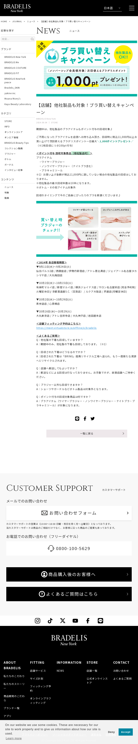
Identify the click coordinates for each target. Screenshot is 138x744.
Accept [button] (125, 732)
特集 (6, 192)
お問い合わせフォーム (73, 513)
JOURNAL (17, 21)
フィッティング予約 (40, 688)
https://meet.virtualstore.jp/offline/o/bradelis (66, 328)
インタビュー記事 (13, 169)
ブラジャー (10, 153)
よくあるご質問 (122, 678)
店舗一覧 (92, 670)
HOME (4, 21)
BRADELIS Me (11, 62)
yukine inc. (10, 93)
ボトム (7, 159)
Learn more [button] (14, 738)
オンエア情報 (11, 137)
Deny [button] (111, 732)
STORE (8, 121)
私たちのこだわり (14, 676)
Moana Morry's (12, 98)
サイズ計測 (36, 678)
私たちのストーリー (14, 686)
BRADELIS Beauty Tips (16, 142)
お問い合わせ (121, 670)
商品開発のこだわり (14, 698)
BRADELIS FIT (11, 73)
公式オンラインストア (97, 681)
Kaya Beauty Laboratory (17, 104)
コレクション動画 (13, 148)
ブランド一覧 (11, 708)
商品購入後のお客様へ (68, 574)
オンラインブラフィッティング (40, 700)
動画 (6, 197)
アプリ (8, 716)
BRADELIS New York (15, 56)
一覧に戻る (86, 433)
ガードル (9, 164)
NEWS (60, 670)
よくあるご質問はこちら (68, 594)
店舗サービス (38, 670)
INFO (7, 126)
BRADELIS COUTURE (15, 67)
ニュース (31, 21)
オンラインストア (13, 131)
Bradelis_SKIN (12, 87)
